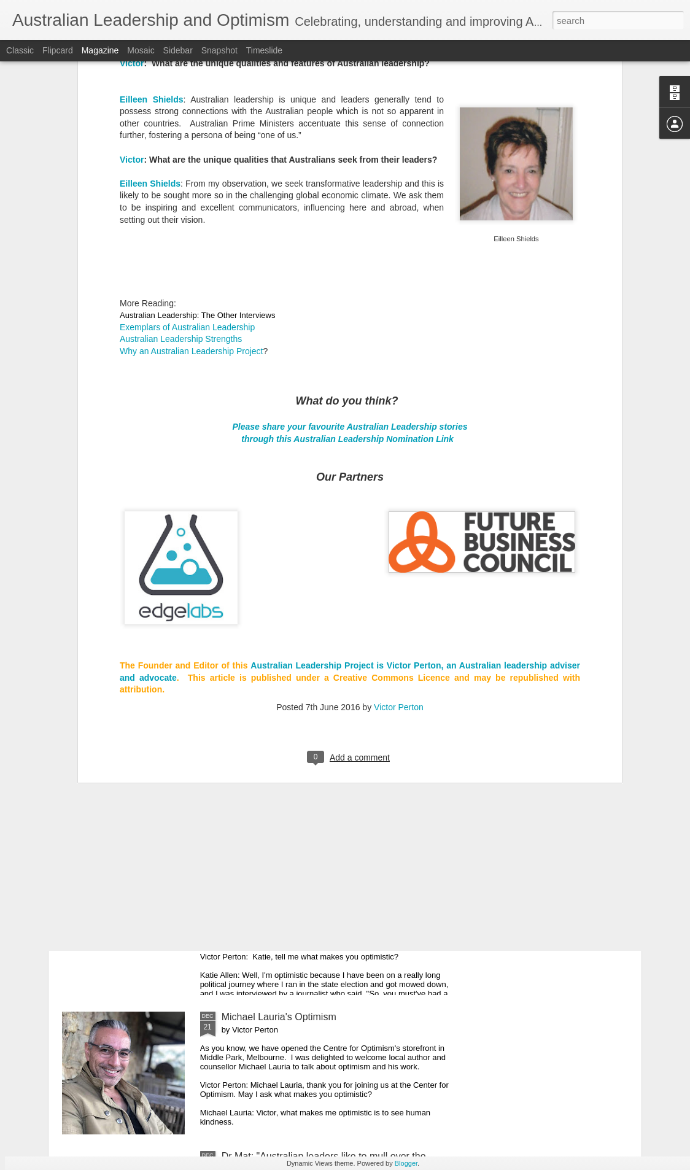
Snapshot (219, 50)
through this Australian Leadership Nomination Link (348, 244)
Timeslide (264, 50)
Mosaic (140, 50)
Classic (20, 50)
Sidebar (178, 50)
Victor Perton (399, 512)
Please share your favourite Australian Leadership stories (349, 231)
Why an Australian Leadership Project (191, 156)
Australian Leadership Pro (304, 470)
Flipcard (57, 50)
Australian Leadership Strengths (181, 144)
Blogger (406, 1163)
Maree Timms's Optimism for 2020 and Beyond (324, 738)
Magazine (100, 50)
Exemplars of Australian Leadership (187, 132)
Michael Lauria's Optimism (279, 1017)
